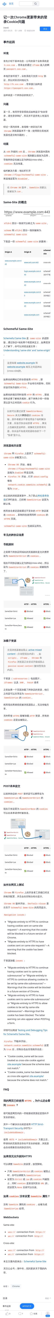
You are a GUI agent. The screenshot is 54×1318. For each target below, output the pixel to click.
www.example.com (31, 315)
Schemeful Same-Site (14, 338)
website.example (26, 362)
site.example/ (14, 1064)
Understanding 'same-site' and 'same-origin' (26, 350)
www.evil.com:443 (31, 262)
